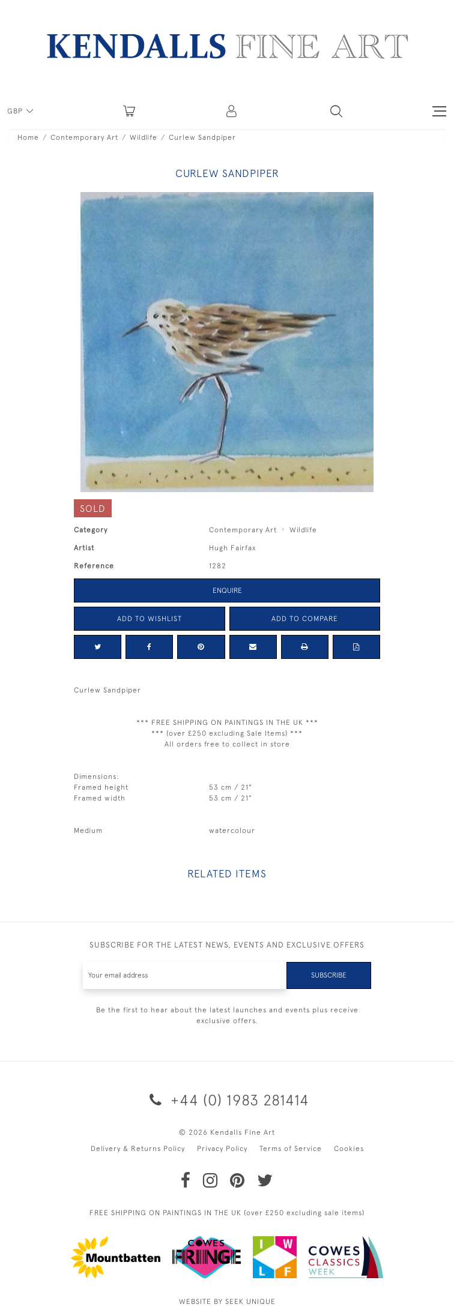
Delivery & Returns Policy (138, 1148)
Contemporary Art (84, 137)
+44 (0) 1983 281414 (227, 1099)
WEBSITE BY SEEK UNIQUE (227, 1301)
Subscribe (329, 975)
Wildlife (143, 137)
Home (28, 137)
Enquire (227, 590)
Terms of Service (290, 1148)
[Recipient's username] (185, 975)
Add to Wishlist (149, 618)
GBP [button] (16, 111)
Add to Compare (304, 618)
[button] (336, 111)
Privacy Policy (222, 1148)
